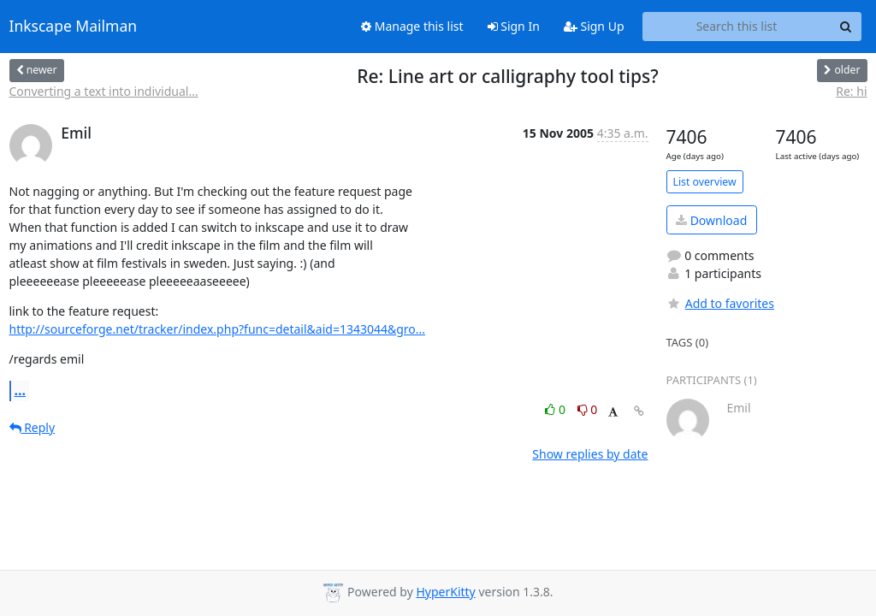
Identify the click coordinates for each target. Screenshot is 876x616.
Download (711, 220)
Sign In (514, 26)
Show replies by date (590, 454)
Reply (32, 427)
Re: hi (851, 91)
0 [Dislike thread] (587, 409)
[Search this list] (737, 26)
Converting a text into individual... (103, 91)
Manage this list (412, 26)
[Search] (846, 26)
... (21, 390)
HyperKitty (445, 591)
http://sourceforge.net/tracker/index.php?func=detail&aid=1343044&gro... (217, 329)
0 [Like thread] (556, 409)
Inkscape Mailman (73, 26)
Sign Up (594, 26)
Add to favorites (720, 303)
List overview (705, 182)
